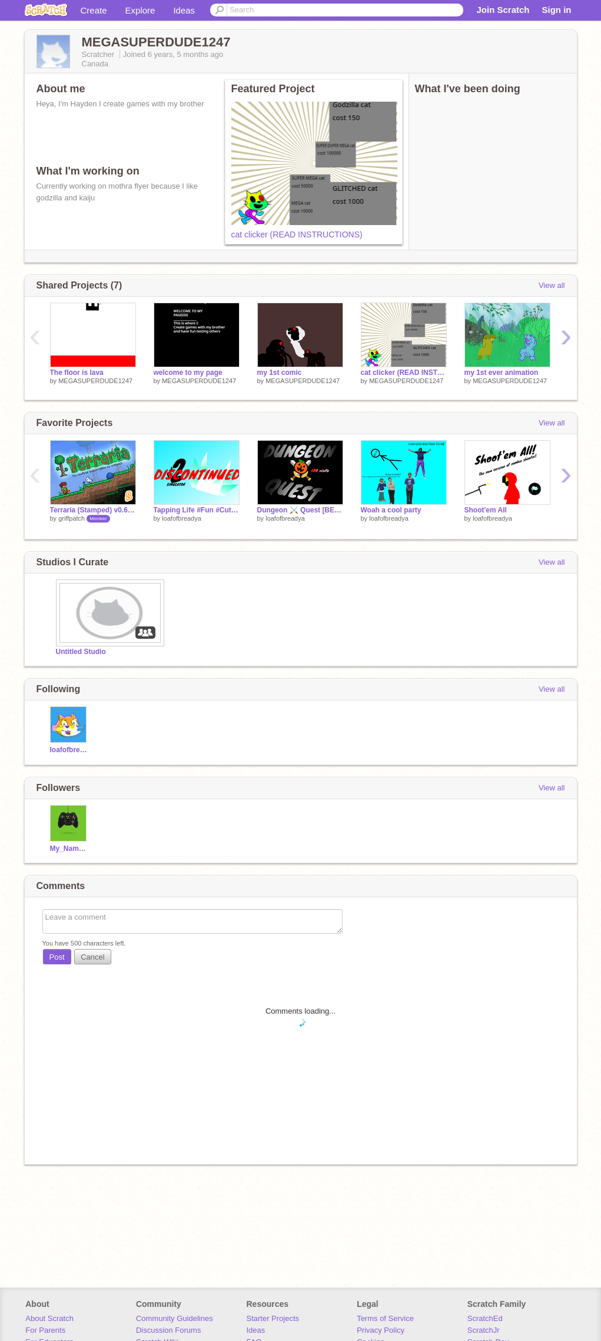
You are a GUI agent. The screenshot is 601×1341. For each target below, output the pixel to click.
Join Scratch (502, 10)
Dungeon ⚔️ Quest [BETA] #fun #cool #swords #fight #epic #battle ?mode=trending (300, 510)
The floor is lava (77, 372)
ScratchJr (483, 1330)
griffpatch (71, 518)
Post (57, 957)
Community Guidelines (174, 1318)
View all (552, 285)
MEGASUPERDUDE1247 (95, 380)
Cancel (92, 957)
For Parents (45, 1330)
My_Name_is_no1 (69, 848)
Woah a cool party (391, 510)
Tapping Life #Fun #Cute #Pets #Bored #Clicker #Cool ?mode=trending (197, 510)
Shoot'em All (485, 510)
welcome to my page (188, 372)
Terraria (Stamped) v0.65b (93, 510)
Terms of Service (385, 1318)
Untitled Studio (81, 652)
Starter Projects (273, 1318)
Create (94, 10)
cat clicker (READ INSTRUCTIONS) (297, 234)
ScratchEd (485, 1318)
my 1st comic (279, 372)
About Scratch (49, 1318)
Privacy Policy (380, 1330)
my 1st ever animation (501, 372)
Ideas (184, 10)
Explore (140, 10)
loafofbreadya (181, 518)
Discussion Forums (168, 1330)
